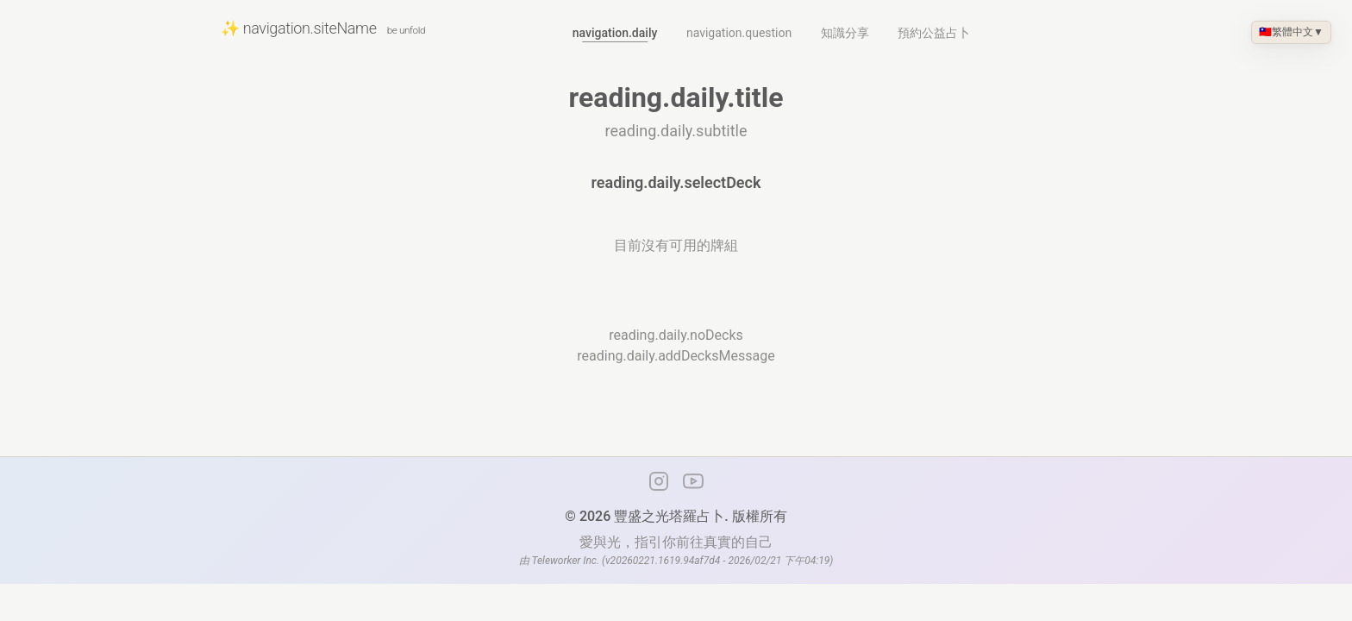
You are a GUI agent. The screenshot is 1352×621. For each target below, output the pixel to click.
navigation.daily (615, 33)
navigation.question (739, 33)
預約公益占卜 (934, 33)
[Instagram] (658, 481)
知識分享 (845, 33)
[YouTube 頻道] (693, 481)
